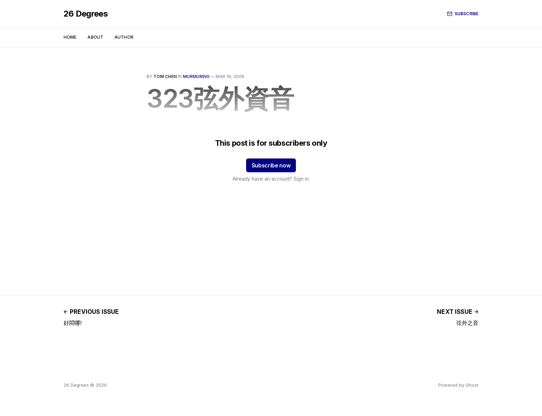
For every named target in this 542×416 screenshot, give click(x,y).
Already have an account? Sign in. (271, 179)
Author (123, 37)
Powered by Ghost (458, 385)
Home (70, 37)
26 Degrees (86, 14)
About (95, 37)
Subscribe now (271, 165)
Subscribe (462, 14)
